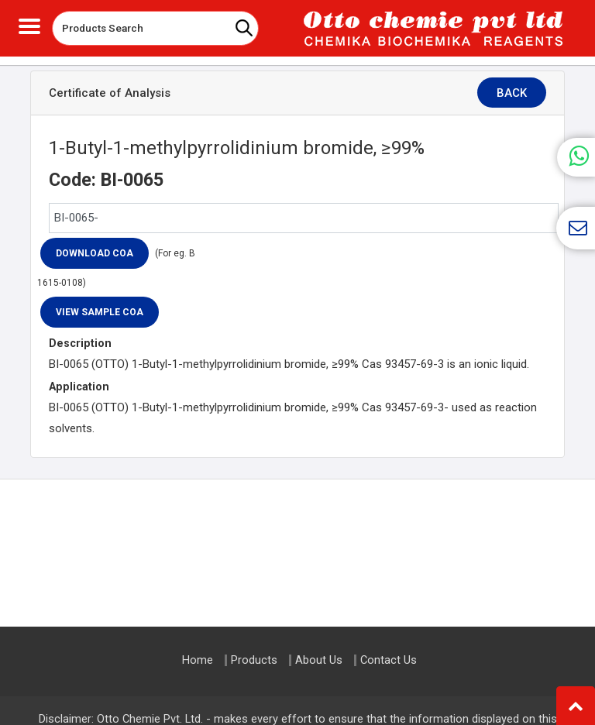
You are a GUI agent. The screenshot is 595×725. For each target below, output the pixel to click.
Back (519, 93)
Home (197, 660)
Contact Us (388, 660)
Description (80, 343)
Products (254, 660)
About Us (318, 660)
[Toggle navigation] (29, 24)
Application (79, 386)
